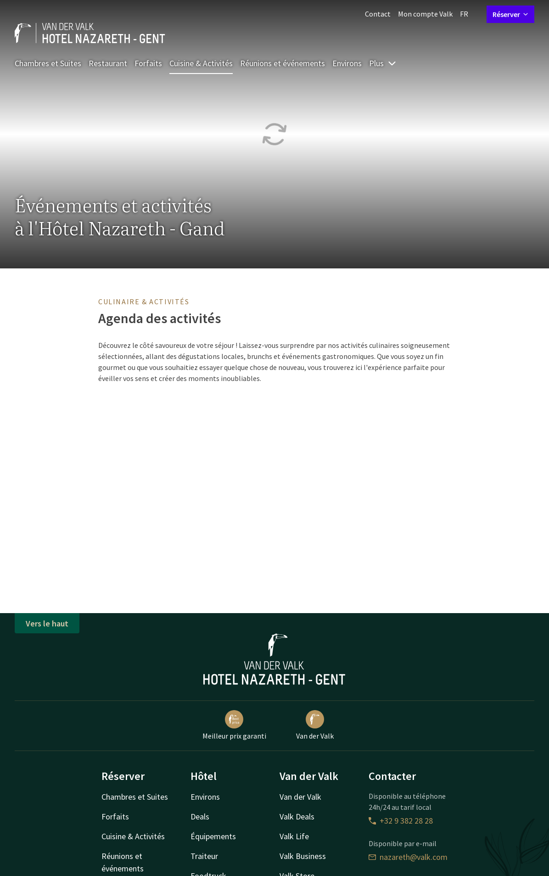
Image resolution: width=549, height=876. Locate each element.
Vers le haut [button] (47, 623)
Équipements (213, 836)
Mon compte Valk (425, 13)
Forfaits (148, 63)
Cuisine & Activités (201, 63)
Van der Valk (315, 725)
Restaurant (108, 63)
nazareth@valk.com (408, 857)
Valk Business (303, 856)
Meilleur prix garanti (234, 725)
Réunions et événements (282, 63)
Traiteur (204, 856)
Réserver (510, 14)
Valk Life (294, 836)
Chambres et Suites (48, 63)
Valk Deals (297, 816)
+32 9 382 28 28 (401, 820)
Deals (199, 816)
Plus (383, 63)
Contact (378, 13)
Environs (347, 63)
